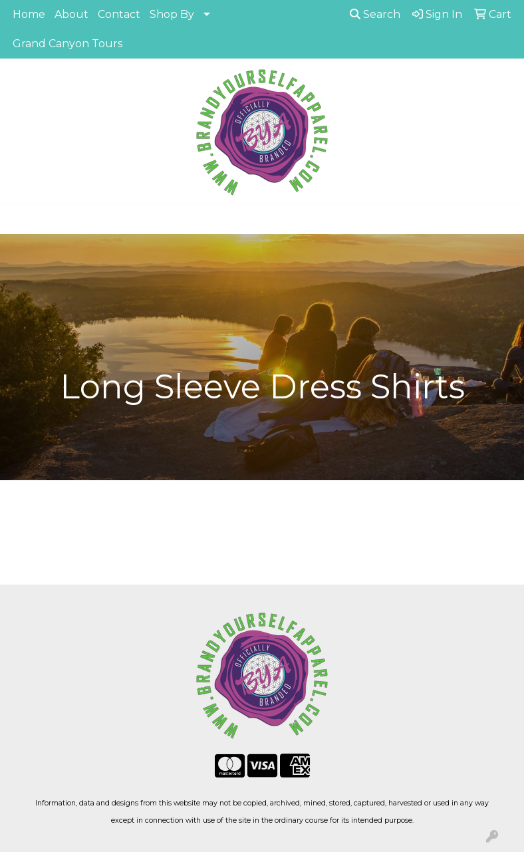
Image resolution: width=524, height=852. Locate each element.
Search (375, 14)
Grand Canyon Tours (67, 43)
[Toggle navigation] (21, 219)
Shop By (172, 14)
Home (29, 14)
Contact (119, 14)
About (71, 14)
